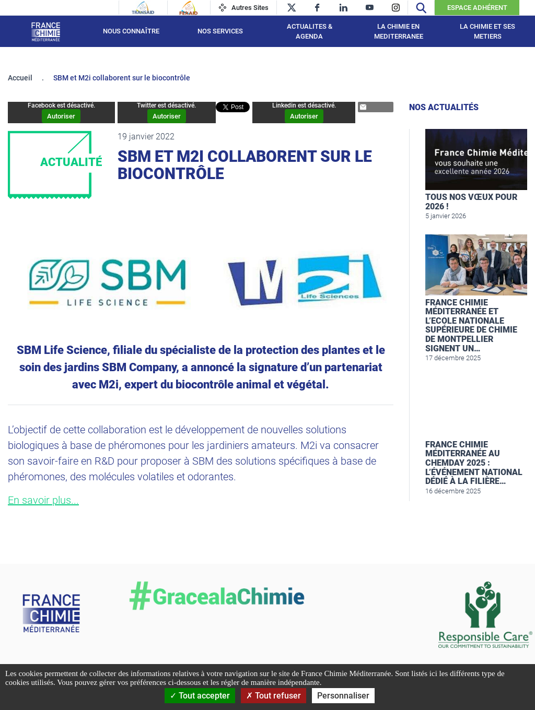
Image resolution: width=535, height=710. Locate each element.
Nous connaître (131, 31)
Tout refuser (273, 696)
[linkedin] (343, 7)
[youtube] (369, 7)
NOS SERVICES (220, 31)
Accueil (20, 78)
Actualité (71, 162)
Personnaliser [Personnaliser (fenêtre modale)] (343, 696)
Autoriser (61, 116)
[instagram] (396, 7)
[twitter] (291, 7)
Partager (371, 107)
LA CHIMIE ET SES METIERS (487, 31)
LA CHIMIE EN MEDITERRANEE (398, 31)
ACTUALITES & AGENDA (309, 31)
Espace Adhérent (477, 7)
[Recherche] (421, 7)
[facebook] (317, 7)
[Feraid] (188, 8)
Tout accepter (200, 696)
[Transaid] (143, 8)
